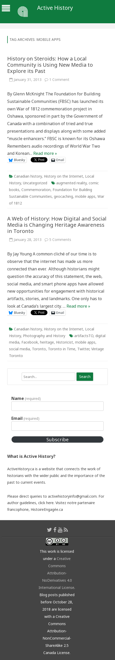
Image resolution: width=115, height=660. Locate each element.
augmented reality (71, 182)
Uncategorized (35, 182)
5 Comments (60, 239)
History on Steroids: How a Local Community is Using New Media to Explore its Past (50, 64)
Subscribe (57, 439)
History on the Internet (63, 176)
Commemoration (36, 189)
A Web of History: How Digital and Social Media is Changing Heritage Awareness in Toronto (56, 224)
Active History (55, 7)
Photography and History (44, 335)
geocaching (63, 196)
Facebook (29, 342)
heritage (47, 342)
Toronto (39, 348)
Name (26, 398)
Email (25, 418)
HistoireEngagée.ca (47, 509)
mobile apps (85, 196)
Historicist (64, 342)
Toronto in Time (61, 348)
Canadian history (28, 176)
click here (46, 502)
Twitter (83, 348)
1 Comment (59, 79)
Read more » (45, 153)
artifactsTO (83, 335)
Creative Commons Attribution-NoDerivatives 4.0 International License (56, 573)
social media (19, 348)
